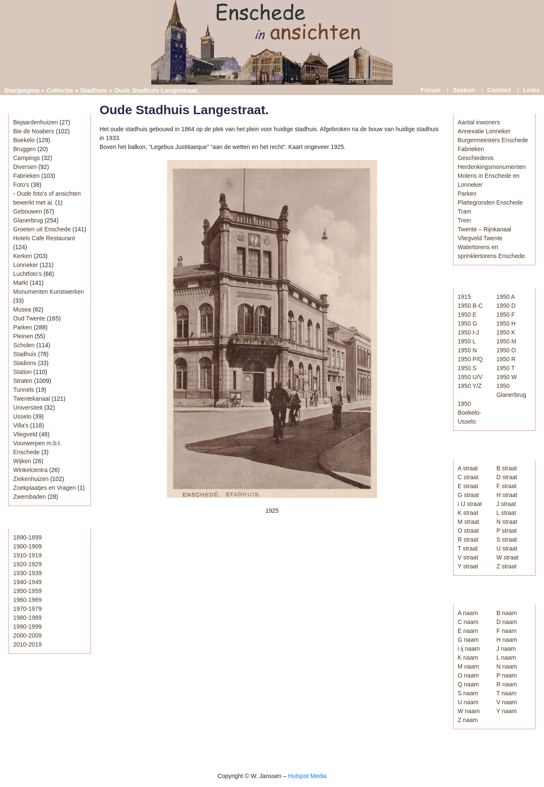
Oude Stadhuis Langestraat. (184, 110)
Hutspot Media (307, 776)
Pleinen (23, 336)
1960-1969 (27, 599)
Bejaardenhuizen (35, 122)
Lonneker (25, 264)
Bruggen (24, 149)
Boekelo (24, 140)
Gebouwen (27, 211)
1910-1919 (27, 555)
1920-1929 (27, 564)
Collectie (59, 90)
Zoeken (464, 89)
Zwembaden (29, 496)
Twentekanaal (31, 398)
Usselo (22, 416)
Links (531, 89)
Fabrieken (26, 175)
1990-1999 (27, 626)
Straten (22, 380)
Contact (499, 89)
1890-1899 (27, 537)
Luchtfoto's (27, 273)
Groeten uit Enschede (42, 229)
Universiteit (27, 407)
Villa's (20, 425)
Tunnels (23, 389)
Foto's (21, 184)
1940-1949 (27, 582)
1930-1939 (27, 573)
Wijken (22, 461)
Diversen (25, 166)
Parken (22, 327)
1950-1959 (27, 590)
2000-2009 (27, 635)
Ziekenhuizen (30, 478)
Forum (431, 89)
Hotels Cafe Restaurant (44, 238)
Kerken (22, 256)
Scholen (24, 345)
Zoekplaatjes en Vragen (44, 487)
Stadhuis (93, 90)
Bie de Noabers (33, 131)
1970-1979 (27, 608)
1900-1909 (27, 546)
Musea (22, 309)
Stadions (24, 363)
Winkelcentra (30, 470)
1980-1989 (27, 617)
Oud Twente (29, 318)
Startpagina (22, 90)
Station (22, 371)
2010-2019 (27, 644)
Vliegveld (25, 434)
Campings (26, 158)
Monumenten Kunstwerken (48, 291)
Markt (20, 282)
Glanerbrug (28, 220)
